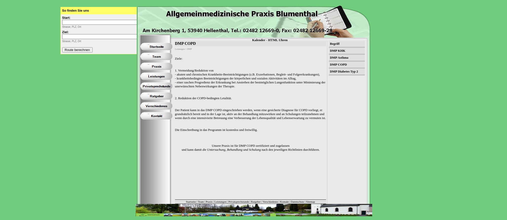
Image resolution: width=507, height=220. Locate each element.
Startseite (191, 201)
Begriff (335, 44)
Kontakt (284, 201)
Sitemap (310, 201)
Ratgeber (256, 201)
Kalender (258, 40)
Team (201, 201)
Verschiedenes (270, 201)
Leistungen (220, 201)
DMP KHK (337, 50)
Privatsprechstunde (238, 201)
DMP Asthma (339, 57)
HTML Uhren (278, 40)
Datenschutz (297, 201)
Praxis (209, 201)
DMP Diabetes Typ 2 (344, 71)
